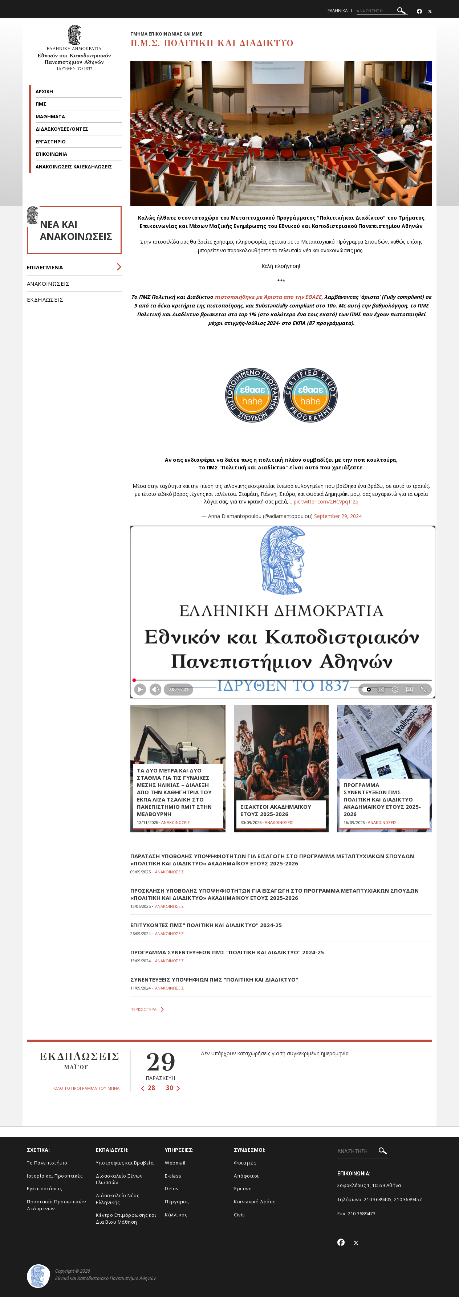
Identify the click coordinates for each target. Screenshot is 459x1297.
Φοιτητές (245, 1162)
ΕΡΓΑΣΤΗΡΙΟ (51, 141)
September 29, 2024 (338, 516)
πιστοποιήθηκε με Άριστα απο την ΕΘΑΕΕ (268, 296)
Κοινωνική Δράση (255, 1201)
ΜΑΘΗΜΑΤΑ (51, 116)
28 (148, 1088)
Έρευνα (243, 1188)
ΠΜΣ (42, 104)
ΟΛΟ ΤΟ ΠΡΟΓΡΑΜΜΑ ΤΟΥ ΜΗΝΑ (86, 1088)
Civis (239, 1214)
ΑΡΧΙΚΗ (44, 91)
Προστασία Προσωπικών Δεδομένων (56, 1205)
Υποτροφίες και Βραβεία (125, 1162)
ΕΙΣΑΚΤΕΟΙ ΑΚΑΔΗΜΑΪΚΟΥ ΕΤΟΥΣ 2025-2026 (275, 810)
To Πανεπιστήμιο (47, 1162)
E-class (173, 1175)
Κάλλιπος (176, 1214)
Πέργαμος (176, 1201)
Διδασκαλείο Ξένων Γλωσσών (119, 1179)
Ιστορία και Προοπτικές (54, 1175)
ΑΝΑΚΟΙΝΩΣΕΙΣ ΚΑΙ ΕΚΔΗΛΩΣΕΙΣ (74, 166)
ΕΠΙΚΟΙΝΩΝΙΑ (52, 154)
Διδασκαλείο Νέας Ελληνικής (117, 1199)
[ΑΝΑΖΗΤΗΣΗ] (382, 11)
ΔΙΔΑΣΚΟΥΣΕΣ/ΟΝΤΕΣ (62, 129)
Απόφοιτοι (246, 1175)
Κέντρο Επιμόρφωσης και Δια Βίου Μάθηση (126, 1218)
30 (173, 1088)
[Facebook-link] (419, 11)
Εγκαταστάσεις (44, 1188)
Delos (172, 1188)
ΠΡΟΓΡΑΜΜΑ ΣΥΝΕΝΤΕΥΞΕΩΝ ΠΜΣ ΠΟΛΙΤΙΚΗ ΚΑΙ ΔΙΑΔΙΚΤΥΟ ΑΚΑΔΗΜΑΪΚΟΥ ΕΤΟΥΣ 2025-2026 (382, 799)
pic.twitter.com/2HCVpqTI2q (326, 501)
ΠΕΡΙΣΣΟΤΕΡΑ (147, 1009)
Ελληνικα (338, 11)
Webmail (175, 1162)
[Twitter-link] (430, 11)
